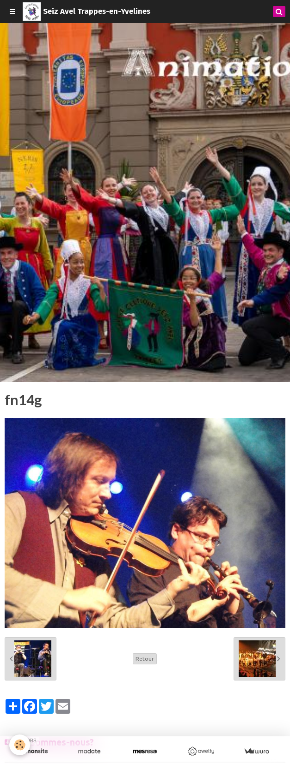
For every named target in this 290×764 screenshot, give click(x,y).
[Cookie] (19, 744)
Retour (145, 659)
